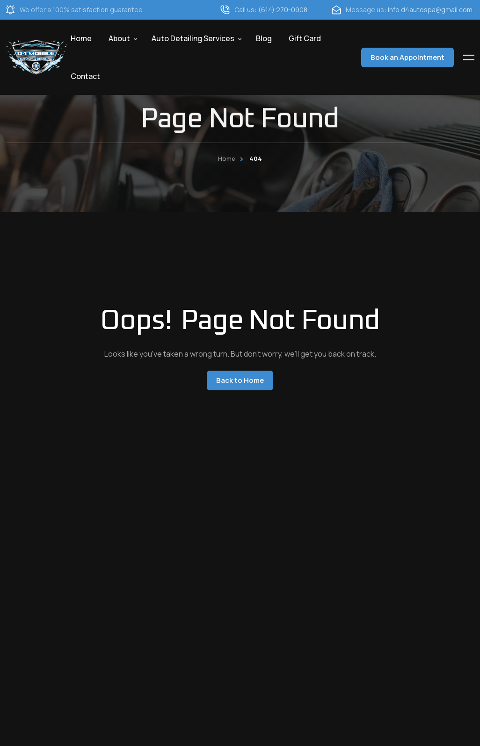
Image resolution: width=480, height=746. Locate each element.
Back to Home (240, 380)
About (119, 38)
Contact (85, 76)
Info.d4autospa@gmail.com (430, 9)
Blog (264, 38)
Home (81, 38)
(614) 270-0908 (282, 9)
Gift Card (305, 38)
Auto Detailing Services (193, 38)
